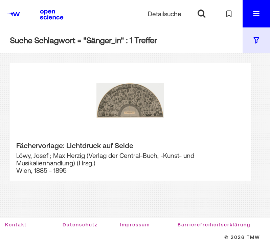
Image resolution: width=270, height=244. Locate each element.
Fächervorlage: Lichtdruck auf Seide (74, 145)
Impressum (135, 224)
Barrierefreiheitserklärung (214, 224)
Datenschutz (80, 224)
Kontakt (16, 224)
